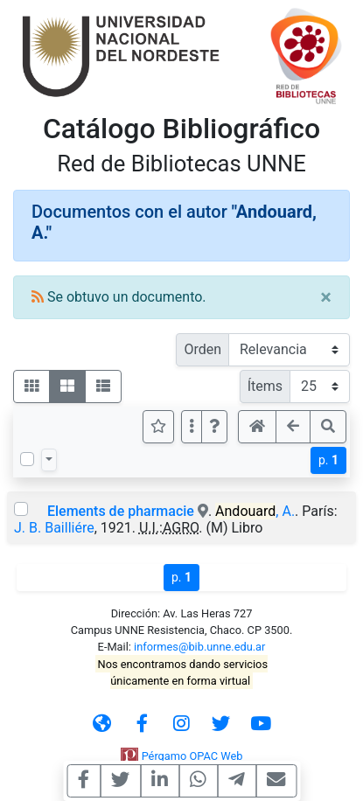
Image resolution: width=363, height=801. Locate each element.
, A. (255, 511)
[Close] (326, 297)
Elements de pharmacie (120, 511)
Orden (202, 349)
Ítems (265, 386)
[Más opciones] (191, 426)
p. (328, 460)
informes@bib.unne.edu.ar (199, 646)
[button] (214, 426)
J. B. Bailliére (54, 527)
